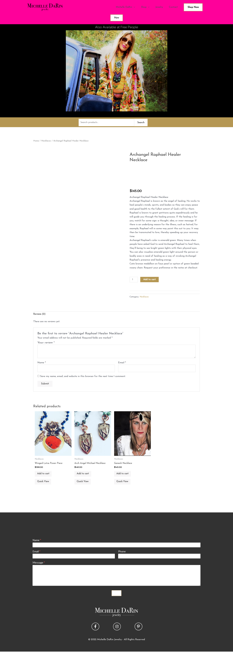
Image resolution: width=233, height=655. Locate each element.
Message (39, 566)
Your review (46, 343)
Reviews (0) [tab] (39, 315)
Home (36, 141)
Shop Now (193, 7)
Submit (116, 596)
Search (140, 122)
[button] (95, 630)
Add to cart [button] (44, 475)
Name (41, 363)
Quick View (44, 484)
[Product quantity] (134, 280)
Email (122, 363)
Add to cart (150, 280)
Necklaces (46, 141)
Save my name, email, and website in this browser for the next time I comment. (83, 377)
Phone (122, 554)
